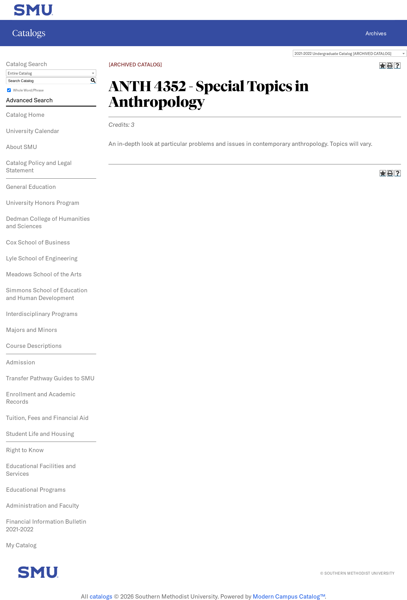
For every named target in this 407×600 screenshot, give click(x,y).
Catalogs (29, 33)
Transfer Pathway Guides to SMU (50, 378)
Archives (375, 33)
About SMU (21, 146)
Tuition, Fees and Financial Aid (47, 417)
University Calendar (32, 130)
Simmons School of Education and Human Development (46, 293)
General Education (31, 186)
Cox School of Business (38, 242)
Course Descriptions (34, 345)
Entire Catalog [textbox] (20, 73)
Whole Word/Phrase (28, 90)
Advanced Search (29, 100)
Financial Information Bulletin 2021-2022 (46, 525)
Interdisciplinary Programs (42, 313)
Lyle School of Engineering (41, 258)
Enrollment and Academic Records (40, 397)
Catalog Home (25, 114)
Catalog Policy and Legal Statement (39, 166)
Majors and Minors (31, 329)
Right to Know (25, 450)
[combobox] (350, 53)
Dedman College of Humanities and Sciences (48, 222)
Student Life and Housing (40, 433)
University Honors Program (42, 202)
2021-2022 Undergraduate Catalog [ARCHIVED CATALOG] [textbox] (343, 53)
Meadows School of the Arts (44, 274)
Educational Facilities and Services (41, 469)
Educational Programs (36, 489)
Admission (20, 362)
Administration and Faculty (42, 505)
